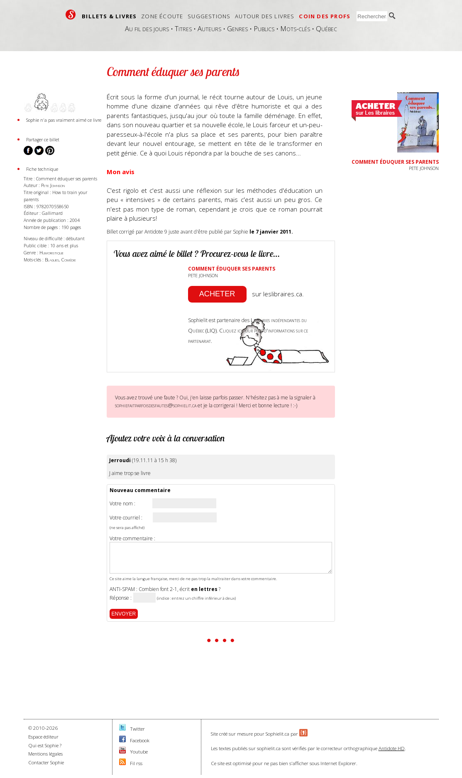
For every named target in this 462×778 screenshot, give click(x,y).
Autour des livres (264, 16)
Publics (264, 28)
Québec (326, 28)
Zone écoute (162, 16)
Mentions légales (45, 754)
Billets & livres (109, 16)
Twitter (137, 729)
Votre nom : (122, 503)
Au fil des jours (147, 28)
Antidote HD (392, 748)
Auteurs (209, 28)
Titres (183, 28)
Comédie (68, 259)
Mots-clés (295, 28)
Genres (237, 28)
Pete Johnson (53, 185)
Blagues (52, 259)
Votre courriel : (126, 518)
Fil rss (136, 763)
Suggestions (209, 16)
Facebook (139, 740)
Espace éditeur (43, 737)
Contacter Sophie (46, 762)
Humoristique (51, 252)
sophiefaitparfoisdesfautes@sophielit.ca (155, 405)
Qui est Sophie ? (44, 745)
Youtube (139, 751)
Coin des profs (324, 16)
